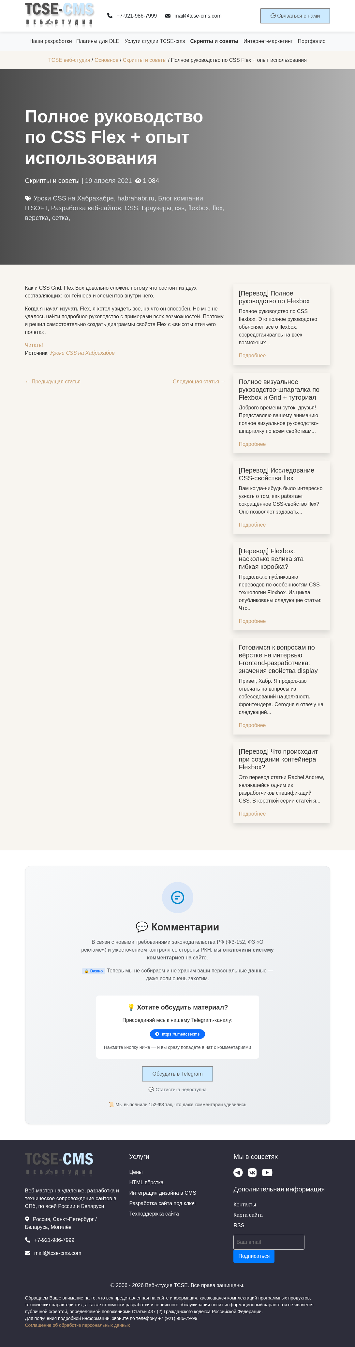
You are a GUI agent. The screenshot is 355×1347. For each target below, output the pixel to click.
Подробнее (252, 355)
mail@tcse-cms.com (193, 16)
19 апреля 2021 (108, 180)
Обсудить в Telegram (177, 1074)
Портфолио (312, 41)
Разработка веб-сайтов (86, 208)
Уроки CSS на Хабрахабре (74, 198)
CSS (131, 208)
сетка (60, 217)
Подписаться (254, 1256)
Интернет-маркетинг (268, 41)
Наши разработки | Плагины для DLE (74, 41)
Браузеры (156, 208)
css (180, 208)
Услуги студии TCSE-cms (155, 41)
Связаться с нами (295, 16)
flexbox (198, 208)
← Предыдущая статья (53, 381)
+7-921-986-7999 (132, 16)
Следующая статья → (199, 381)
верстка (37, 217)
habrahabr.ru (135, 198)
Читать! (34, 345)
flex (218, 208)
